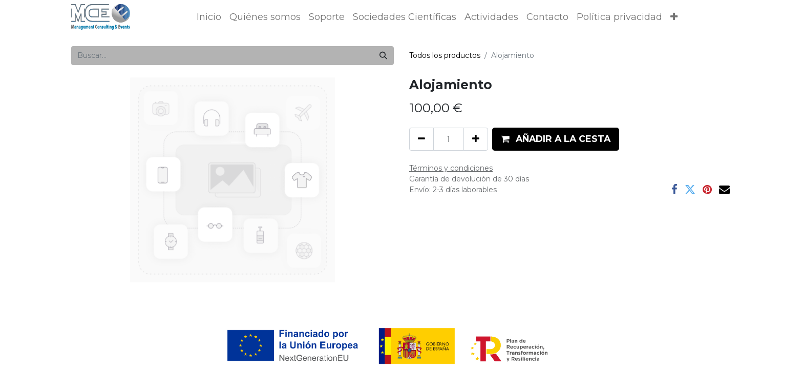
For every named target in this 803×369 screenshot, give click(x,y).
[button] (674, 17)
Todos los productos (444, 55)
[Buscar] (383, 55)
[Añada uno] (475, 139)
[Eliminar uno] (421, 139)
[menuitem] (209, 17)
